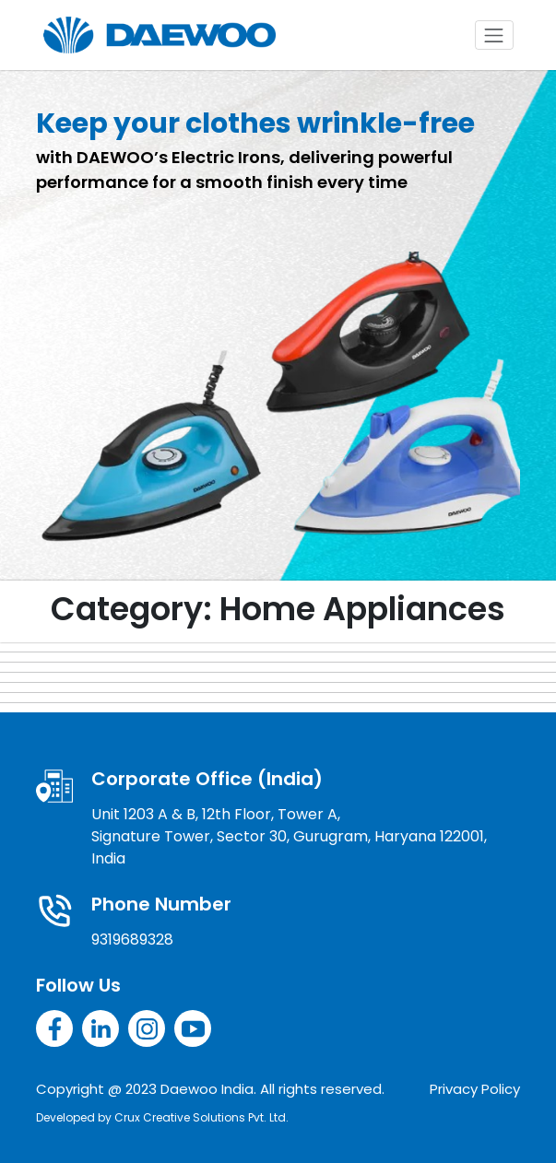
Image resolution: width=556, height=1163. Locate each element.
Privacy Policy (475, 1088)
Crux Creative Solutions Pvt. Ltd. (201, 1117)
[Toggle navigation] (494, 35)
